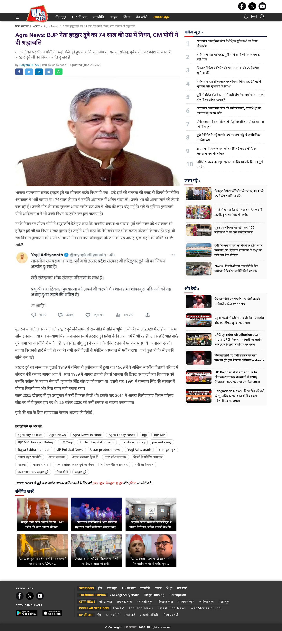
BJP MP (159, 434)
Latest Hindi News (172, 608)
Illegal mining (154, 594)
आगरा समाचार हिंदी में (85, 457)
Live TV (118, 608)
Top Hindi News (141, 608)
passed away (161, 442)
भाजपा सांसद (40, 464)
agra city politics (30, 434)
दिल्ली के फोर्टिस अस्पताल (148, 457)
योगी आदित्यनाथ (144, 464)
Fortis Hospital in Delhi (97, 442)
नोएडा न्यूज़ (105, 601)
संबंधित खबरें (24, 491)
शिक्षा (126, 17)
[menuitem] (60, 17)
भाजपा (22, 464)
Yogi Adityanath (139, 449)
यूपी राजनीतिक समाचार (114, 464)
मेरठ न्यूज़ (224, 601)
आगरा (36, 26)
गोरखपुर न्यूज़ (165, 601)
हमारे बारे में (112, 614)
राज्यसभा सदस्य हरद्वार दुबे (33, 472)
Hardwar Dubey (133, 442)
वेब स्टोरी (141, 17)
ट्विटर (131, 483)
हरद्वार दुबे (80, 472)
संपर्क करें (129, 614)
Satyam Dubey (30, 65)
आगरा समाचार (56, 457)
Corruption (177, 594)
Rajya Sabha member (34, 449)
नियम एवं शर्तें (170, 614)
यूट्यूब (119, 483)
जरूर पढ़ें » (192, 180)
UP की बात (79, 17)
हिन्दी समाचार (22, 26)
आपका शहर (161, 17)
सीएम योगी (61, 472)
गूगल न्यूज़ (98, 483)
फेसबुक (109, 483)
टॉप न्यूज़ (60, 17)
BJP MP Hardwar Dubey (35, 442)
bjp (144, 434)
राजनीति (98, 17)
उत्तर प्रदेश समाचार (115, 457)
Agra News (57, 434)
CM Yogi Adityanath (124, 594)
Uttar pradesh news (105, 449)
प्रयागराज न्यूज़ (186, 601)
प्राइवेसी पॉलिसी (149, 614)
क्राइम (113, 17)
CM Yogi (67, 442)
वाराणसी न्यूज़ (145, 601)
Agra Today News (122, 434)
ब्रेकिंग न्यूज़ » (193, 32)
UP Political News (70, 449)
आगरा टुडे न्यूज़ (166, 449)
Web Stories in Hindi (206, 608)
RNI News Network (55, 65)
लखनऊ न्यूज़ (124, 601)
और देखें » (191, 288)
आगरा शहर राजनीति (29, 457)
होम (100, 588)
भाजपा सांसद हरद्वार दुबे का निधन (74, 464)
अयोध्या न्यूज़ (206, 601)
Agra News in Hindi (87, 434)
